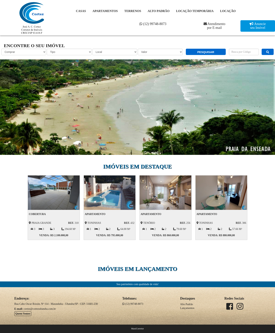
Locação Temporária (195, 11)
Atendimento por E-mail (215, 26)
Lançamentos (187, 308)
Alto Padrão (159, 11)
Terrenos (132, 11)
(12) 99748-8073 (152, 24)
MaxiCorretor (137, 328)
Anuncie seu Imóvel (258, 26)
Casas (81, 11)
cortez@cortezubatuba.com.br (40, 308)
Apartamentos (105, 11)
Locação (228, 11)
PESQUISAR (205, 52)
